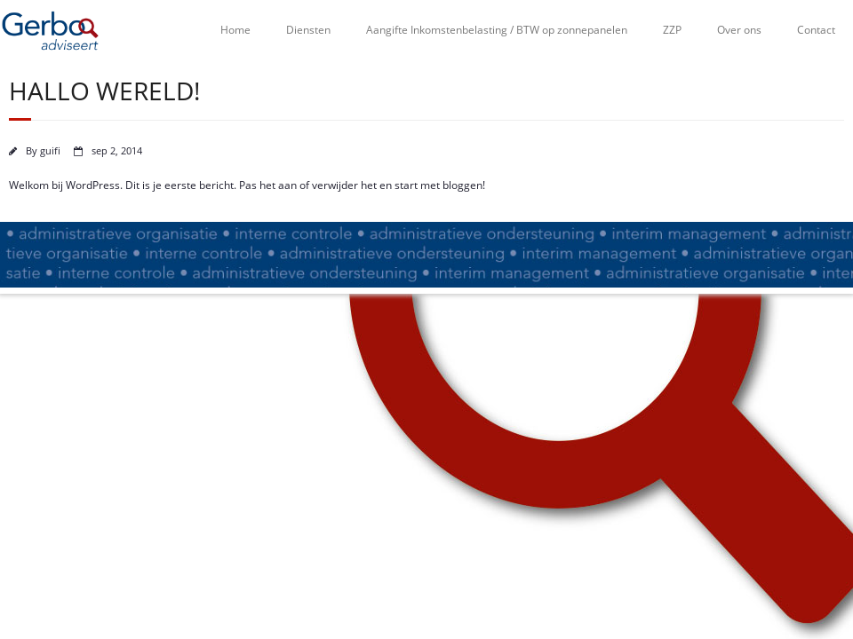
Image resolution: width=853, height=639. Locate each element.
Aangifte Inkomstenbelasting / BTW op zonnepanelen (496, 29)
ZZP (672, 29)
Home (235, 29)
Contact (816, 29)
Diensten (308, 29)
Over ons (739, 29)
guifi (50, 150)
